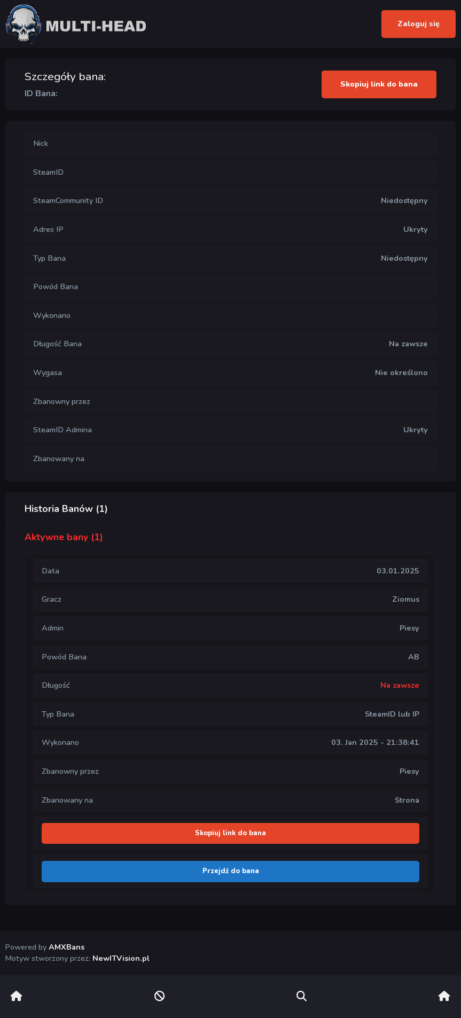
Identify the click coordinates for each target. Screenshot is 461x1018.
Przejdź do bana (230, 871)
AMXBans (66, 947)
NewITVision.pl (121, 958)
